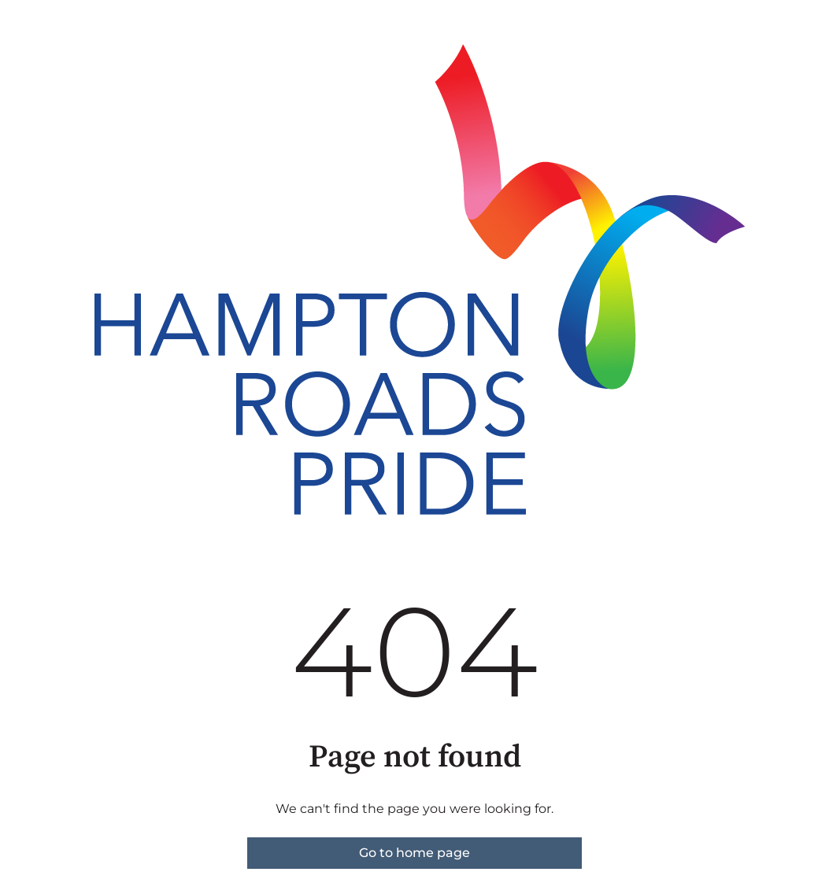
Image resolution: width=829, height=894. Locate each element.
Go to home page (414, 852)
